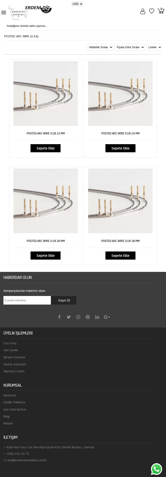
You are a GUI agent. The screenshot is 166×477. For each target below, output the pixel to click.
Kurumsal (9, 395)
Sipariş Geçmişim (14, 364)
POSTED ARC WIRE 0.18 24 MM (120, 133)
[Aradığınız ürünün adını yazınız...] (41, 26)
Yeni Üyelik (10, 350)
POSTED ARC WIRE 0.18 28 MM (120, 241)
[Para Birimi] (77, 3)
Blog (6, 416)
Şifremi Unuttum (14, 357)
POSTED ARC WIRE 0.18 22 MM (46, 133)
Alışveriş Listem (14, 371)
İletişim (8, 423)
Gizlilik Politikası (14, 402)
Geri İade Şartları (14, 409)
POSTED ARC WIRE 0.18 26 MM (46, 241)
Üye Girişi (9, 343)
